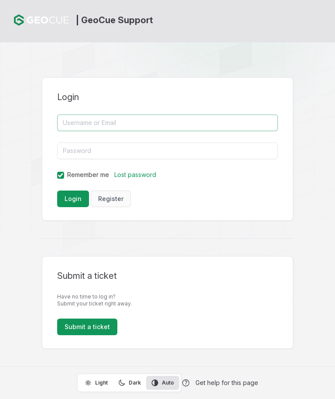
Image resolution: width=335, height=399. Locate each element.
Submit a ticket (87, 326)
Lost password (135, 174)
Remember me (88, 174)
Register (110, 198)
